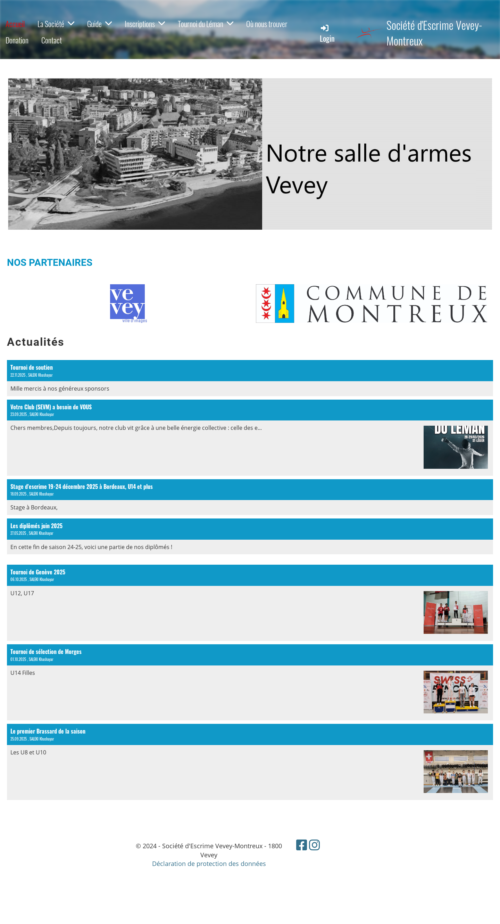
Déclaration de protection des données (209, 863)
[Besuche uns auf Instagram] (314, 844)
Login (327, 33)
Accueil (15, 23)
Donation (17, 40)
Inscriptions (145, 23)
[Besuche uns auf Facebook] (301, 844)
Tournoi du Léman (205, 23)
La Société (56, 23)
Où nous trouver (267, 23)
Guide (99, 23)
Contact (51, 40)
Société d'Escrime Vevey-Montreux (434, 33)
